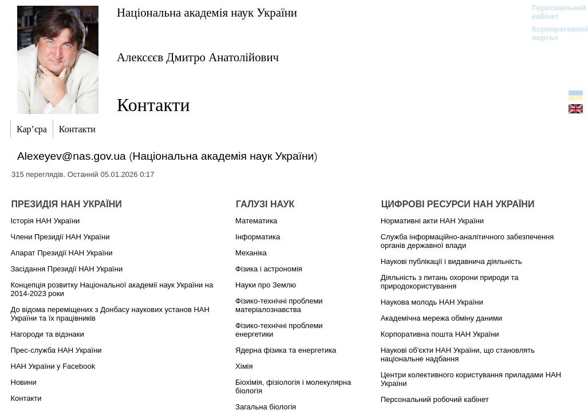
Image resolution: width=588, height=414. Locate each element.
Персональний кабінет (553, 12)
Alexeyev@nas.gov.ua (71, 156)
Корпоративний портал (553, 33)
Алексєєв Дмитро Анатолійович (198, 57)
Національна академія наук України (207, 12)
